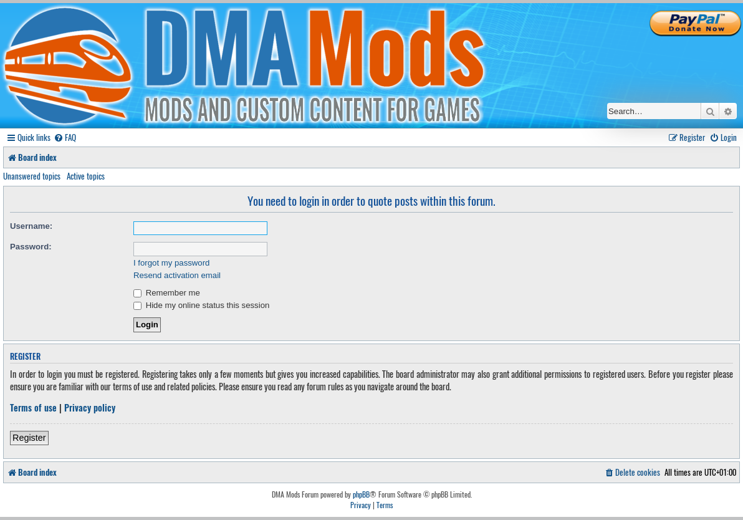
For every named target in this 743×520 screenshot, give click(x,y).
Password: (31, 246)
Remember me (166, 292)
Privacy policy (89, 408)
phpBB (361, 494)
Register (29, 438)
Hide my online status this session (201, 305)
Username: (31, 226)
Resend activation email (177, 275)
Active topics (86, 176)
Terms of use (33, 408)
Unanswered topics (31, 176)
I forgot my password (171, 262)
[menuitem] (65, 137)
